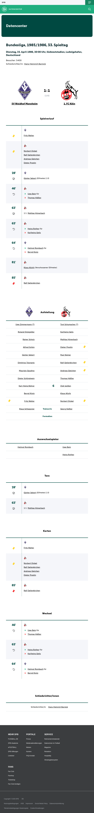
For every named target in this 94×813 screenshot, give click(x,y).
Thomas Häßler (34, 198)
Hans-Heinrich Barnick (35, 64)
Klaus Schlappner (27, 409)
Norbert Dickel (30, 151)
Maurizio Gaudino (27, 371)
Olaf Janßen (65, 386)
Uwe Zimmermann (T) (25, 324)
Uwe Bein (32, 194)
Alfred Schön (29, 347)
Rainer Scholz (29, 339)
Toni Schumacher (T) (69, 324)
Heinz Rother (33, 229)
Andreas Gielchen (31, 159)
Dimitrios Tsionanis (26, 363)
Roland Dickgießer (26, 332)
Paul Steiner (65, 355)
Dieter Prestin (30, 163)
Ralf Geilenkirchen (32, 155)
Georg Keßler (66, 409)
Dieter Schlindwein (26, 378)
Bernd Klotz (33, 252)
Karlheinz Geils (34, 233)
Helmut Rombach (35, 248)
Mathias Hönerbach (36, 213)
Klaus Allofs (29, 268)
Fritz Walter (29, 136)
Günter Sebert (30, 178)
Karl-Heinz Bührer (27, 386)
